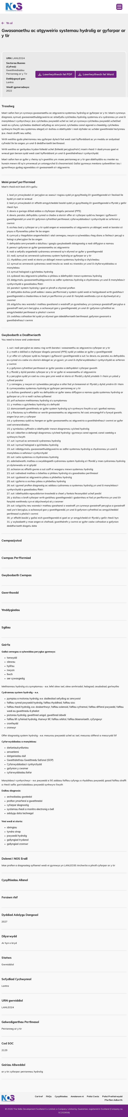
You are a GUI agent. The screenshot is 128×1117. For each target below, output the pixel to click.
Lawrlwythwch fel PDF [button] (57, 74)
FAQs (49, 1096)
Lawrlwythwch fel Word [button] (98, 74)
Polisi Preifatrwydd (112, 1096)
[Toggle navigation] (119, 7)
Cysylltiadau (61, 1096)
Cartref (39, 1096)
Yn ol (9, 23)
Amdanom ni (77, 1096)
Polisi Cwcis (93, 1096)
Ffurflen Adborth (113, 1100)
